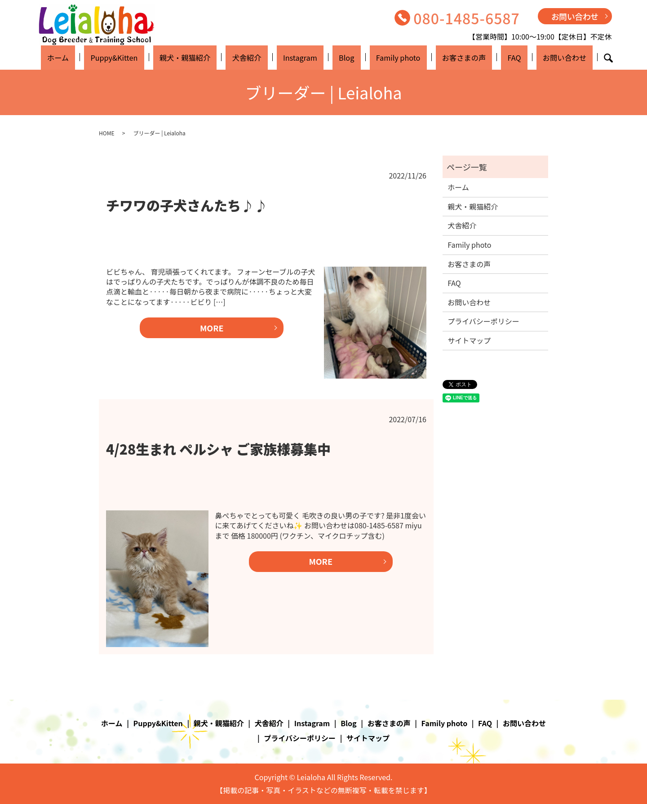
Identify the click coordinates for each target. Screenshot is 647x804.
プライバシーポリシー (483, 321)
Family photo (384, 57)
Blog (342, 57)
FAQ (482, 57)
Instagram (306, 57)
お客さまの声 (442, 57)
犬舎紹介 (262, 57)
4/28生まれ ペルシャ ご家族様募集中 (218, 449)
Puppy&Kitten (145, 57)
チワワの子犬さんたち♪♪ (187, 205)
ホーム (98, 57)
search (563, 58)
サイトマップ (469, 340)
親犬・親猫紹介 (208, 57)
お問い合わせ (574, 16)
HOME (106, 133)
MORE (212, 328)
